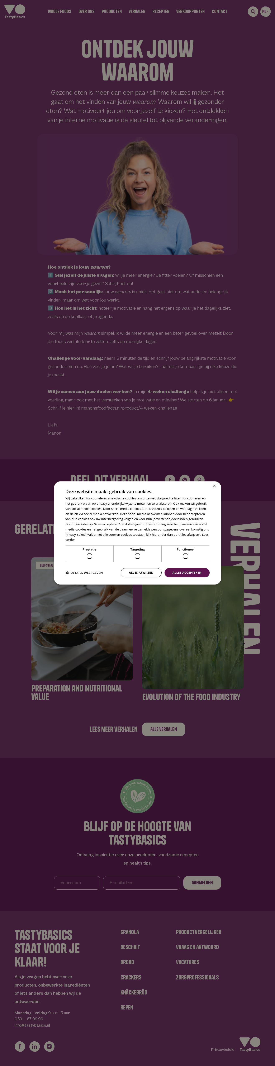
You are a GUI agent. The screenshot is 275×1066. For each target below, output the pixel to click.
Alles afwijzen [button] (141, 572)
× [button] (214, 486)
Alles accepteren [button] (187, 572)
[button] (84, 572)
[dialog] (137, 533)
